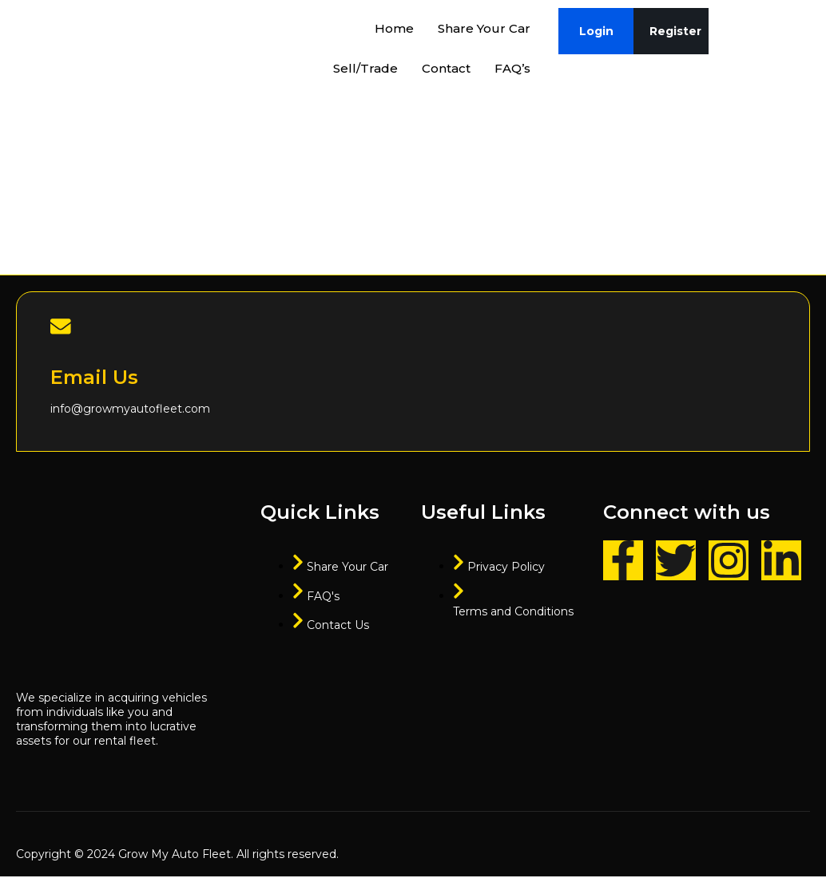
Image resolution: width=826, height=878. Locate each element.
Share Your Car (484, 28)
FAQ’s (512, 68)
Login (596, 31)
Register (675, 31)
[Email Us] (61, 327)
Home (394, 28)
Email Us (94, 379)
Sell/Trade (365, 68)
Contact (446, 68)
